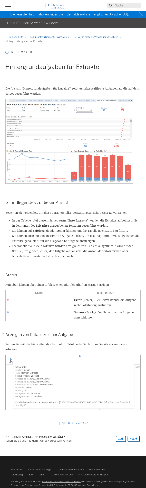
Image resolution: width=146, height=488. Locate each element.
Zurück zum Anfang (73, 423)
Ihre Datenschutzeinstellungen (93, 474)
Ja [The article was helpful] (120, 438)
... (72, 37)
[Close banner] (141, 14)
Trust (30, 474)
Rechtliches (16, 469)
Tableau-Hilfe (14, 37)
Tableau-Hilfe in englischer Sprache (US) (100, 14)
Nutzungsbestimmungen (40, 469)
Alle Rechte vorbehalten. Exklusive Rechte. (61, 481)
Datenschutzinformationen (70, 469)
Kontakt (42, 474)
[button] (8, 5)
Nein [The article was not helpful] (133, 438)
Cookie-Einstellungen (62, 474)
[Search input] (128, 5)
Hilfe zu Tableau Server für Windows (47, 37)
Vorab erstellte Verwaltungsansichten (98, 37)
